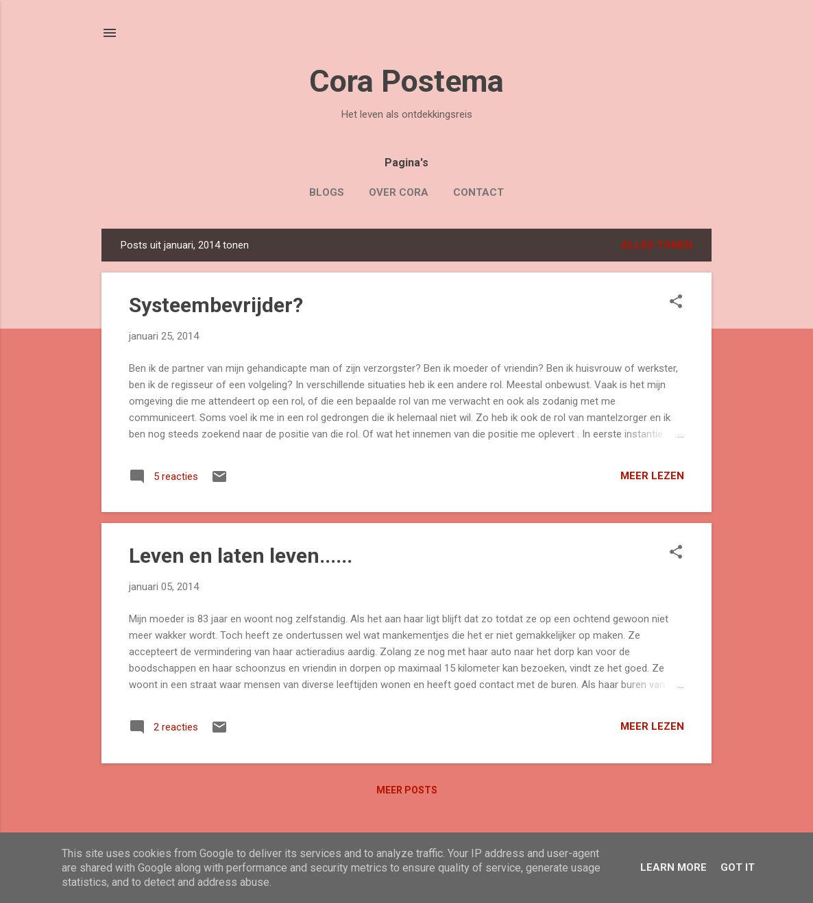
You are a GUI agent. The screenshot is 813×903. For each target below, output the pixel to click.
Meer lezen (652, 476)
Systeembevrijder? (216, 305)
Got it (737, 867)
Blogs (326, 192)
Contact (478, 192)
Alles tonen (656, 245)
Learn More (673, 867)
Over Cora (398, 192)
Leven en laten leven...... (240, 556)
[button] (676, 302)
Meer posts (406, 790)
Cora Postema (406, 81)
